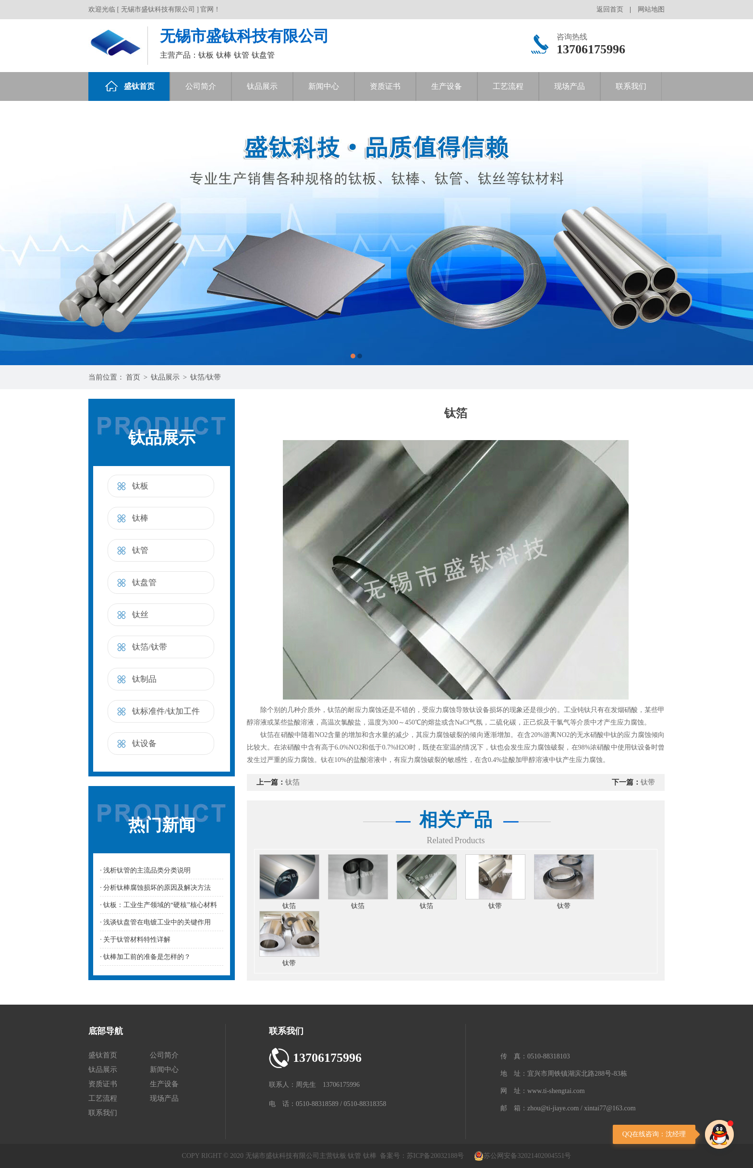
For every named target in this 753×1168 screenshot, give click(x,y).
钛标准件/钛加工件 (166, 711)
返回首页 (609, 9)
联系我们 (631, 86)
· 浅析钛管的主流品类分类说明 (145, 870)
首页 (133, 377)
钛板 (140, 486)
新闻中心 (323, 86)
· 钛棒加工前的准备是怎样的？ (145, 956)
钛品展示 (262, 86)
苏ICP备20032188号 (435, 1155)
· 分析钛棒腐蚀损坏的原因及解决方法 (155, 887)
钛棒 (140, 518)
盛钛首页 (130, 86)
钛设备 (144, 743)
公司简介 (200, 86)
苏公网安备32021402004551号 (522, 1155)
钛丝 (140, 614)
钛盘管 (144, 582)
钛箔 (292, 782)
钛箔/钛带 (205, 377)
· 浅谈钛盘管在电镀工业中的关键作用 (155, 922)
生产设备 (446, 86)
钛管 (140, 550)
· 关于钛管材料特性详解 (135, 939)
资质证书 (385, 86)
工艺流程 (508, 86)
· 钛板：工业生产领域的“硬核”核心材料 (158, 905)
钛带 (648, 782)
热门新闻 (161, 825)
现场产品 (569, 86)
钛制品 (144, 679)
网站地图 (651, 9)
